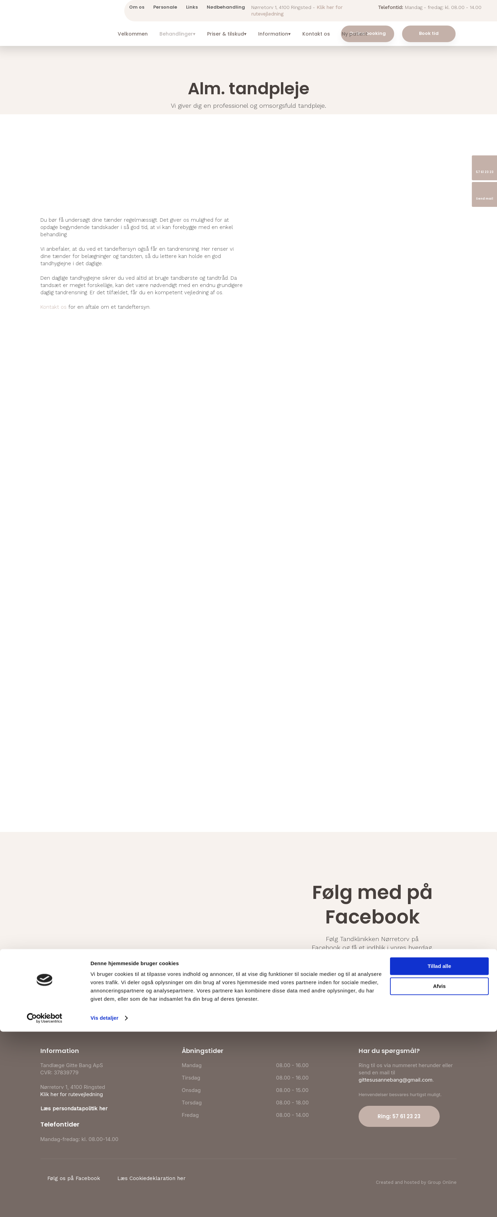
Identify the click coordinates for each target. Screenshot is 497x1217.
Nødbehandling (226, 7)
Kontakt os (316, 33)
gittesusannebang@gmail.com (395, 1079)
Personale (165, 7)
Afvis (439, 1172)
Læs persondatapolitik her (74, 1108)
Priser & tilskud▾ (226, 33)
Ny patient (355, 33)
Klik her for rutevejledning (71, 1094)
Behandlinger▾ (177, 33)
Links (192, 7)
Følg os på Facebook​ (372, 967)
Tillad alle (439, 1151)
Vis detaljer (104, 1203)
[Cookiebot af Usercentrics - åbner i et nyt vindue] (44, 1203)
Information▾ (274, 33)
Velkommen (133, 33)
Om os (136, 7)
